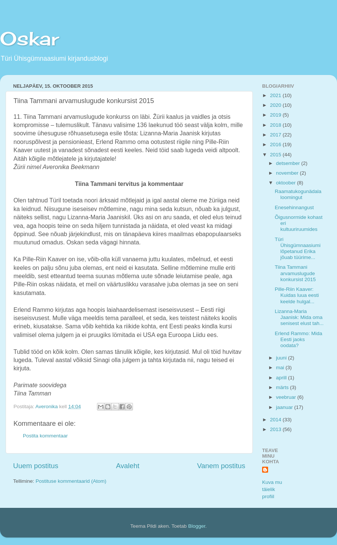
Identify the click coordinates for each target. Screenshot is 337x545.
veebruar (286, 397)
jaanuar (285, 407)
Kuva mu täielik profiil (272, 489)
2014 (276, 419)
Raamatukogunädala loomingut (298, 194)
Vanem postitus (221, 466)
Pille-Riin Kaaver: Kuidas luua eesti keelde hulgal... (297, 295)
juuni (282, 358)
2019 (276, 115)
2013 (276, 429)
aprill (282, 377)
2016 (276, 144)
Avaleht (128, 466)
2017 (276, 135)
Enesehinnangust (294, 207)
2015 (276, 154)
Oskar (29, 38)
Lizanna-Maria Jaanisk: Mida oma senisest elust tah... (299, 317)
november (288, 173)
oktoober (286, 183)
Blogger (196, 526)
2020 (276, 105)
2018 (276, 125)
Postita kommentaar (45, 436)
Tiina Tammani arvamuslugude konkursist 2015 (295, 273)
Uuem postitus (35, 466)
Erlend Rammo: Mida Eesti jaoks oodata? (298, 339)
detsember (288, 163)
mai (281, 367)
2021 (276, 95)
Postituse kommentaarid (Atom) (71, 481)
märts (283, 387)
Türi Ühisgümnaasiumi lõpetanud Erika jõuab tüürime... (298, 249)
